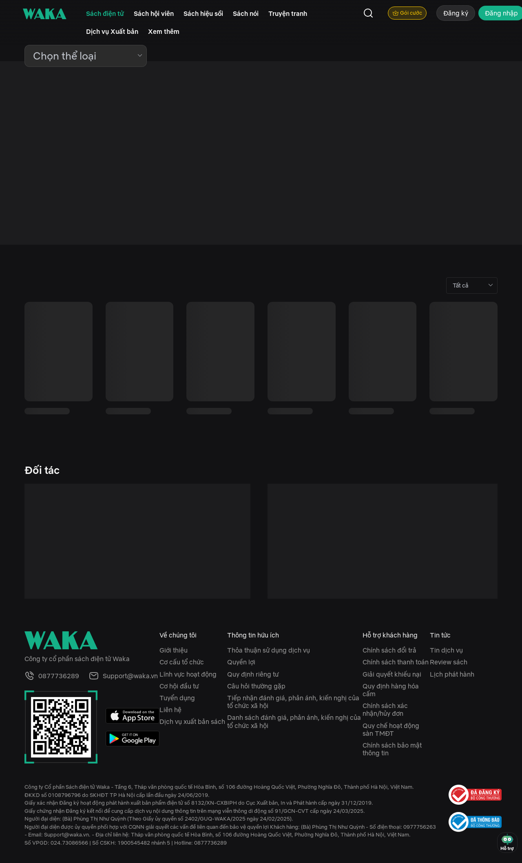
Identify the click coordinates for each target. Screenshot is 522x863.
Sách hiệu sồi (203, 13)
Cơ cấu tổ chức (181, 662)
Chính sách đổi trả (389, 650)
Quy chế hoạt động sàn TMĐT (391, 729)
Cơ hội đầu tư (179, 686)
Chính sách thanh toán (396, 662)
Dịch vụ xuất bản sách (192, 721)
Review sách (448, 662)
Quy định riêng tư (253, 674)
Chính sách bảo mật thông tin (392, 749)
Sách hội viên (154, 13)
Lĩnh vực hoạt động (188, 674)
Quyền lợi (241, 662)
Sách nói (246, 13)
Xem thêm (163, 31)
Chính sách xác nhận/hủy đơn (385, 709)
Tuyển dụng (177, 698)
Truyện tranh (287, 13)
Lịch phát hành (452, 674)
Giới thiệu (173, 650)
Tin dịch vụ (446, 650)
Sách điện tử (105, 13)
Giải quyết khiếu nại (392, 674)
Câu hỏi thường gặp (256, 686)
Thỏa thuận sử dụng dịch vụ (268, 650)
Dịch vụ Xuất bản (112, 31)
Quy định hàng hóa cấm (391, 690)
